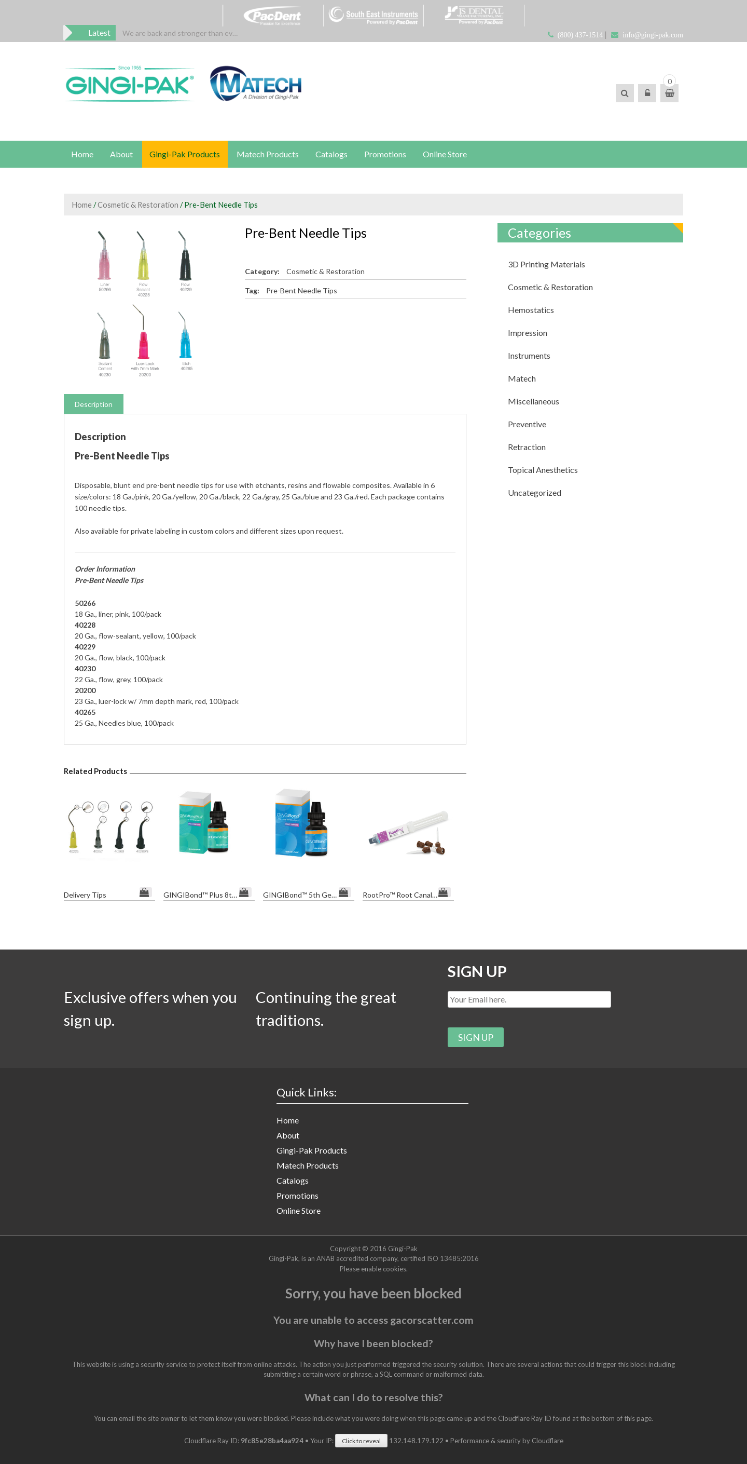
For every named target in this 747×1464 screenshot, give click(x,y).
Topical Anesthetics (543, 471)
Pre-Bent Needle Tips (301, 291)
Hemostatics (531, 311)
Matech (522, 379)
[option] (181, 33)
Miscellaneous (533, 402)
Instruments (529, 356)
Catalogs (334, 154)
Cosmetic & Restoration (138, 205)
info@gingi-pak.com (652, 35)
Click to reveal (361, 1440)
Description (94, 405)
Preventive (527, 425)
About (122, 154)
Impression (527, 333)
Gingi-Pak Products (186, 154)
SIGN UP (478, 968)
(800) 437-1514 (580, 35)
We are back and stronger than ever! (181, 33)
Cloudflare (547, 1439)
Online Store (448, 154)
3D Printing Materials (546, 265)
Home (83, 154)
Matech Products (270, 154)
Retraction (527, 448)
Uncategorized (534, 493)
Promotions (388, 154)
